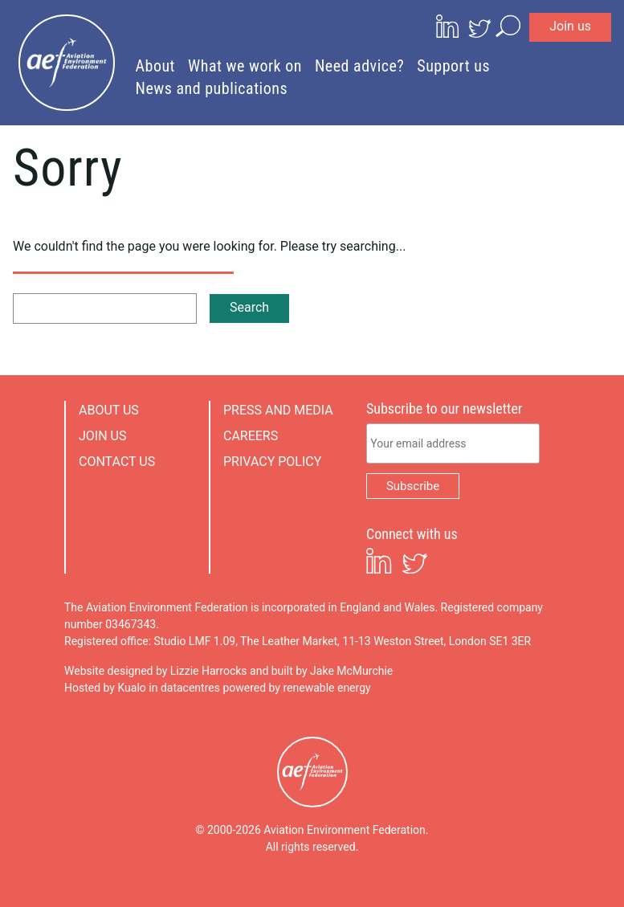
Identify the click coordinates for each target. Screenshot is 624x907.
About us (109, 410)
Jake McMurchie (351, 670)
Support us (453, 66)
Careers (250, 435)
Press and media (278, 410)
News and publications (212, 88)
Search (249, 307)
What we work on (245, 66)
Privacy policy (272, 461)
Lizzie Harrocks (208, 670)
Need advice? (359, 66)
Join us (570, 26)
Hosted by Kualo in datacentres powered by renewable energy (217, 687)
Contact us (117, 461)
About (156, 66)
